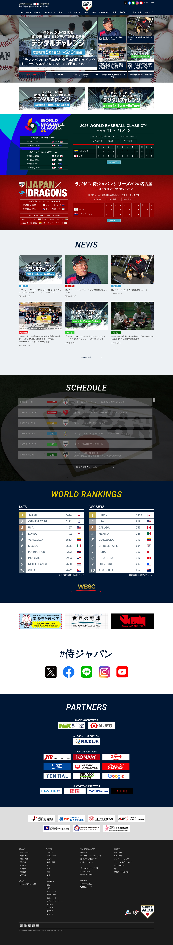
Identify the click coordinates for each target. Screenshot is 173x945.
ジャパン (50, 852)
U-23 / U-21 (24, 859)
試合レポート (51, 891)
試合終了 (113, 162)
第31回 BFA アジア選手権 (141, 74)
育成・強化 (118, 852)
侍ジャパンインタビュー (55, 901)
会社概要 (83, 881)
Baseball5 (50, 882)
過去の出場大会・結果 (86, 467)
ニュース (50, 908)
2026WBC (59, 74)
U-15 (48, 872)
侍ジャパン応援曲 (86, 875)
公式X (116, 869)
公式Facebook (119, 865)
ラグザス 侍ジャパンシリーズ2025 (86, 75)
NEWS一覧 (86, 357)
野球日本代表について (88, 859)
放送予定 (127, 199)
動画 (48, 888)
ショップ (50, 914)
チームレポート (52, 895)
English (152, 2)
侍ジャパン (84, 852)
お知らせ (50, 904)
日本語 (146, 2)
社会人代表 (24, 856)
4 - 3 (57, 164)
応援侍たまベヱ (86, 871)
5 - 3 (56, 205)
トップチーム (24, 852)
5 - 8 (57, 145)
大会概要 (96, 141)
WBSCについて (86, 887)
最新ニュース (32, 74)
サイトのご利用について (123, 862)
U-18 (48, 869)
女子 (48, 878)
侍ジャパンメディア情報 (89, 868)
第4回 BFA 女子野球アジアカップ (113, 75)
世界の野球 (118, 856)
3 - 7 (51, 209)
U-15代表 (23, 869)
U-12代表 (23, 872)
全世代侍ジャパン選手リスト (91, 856)
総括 (48, 885)
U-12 (48, 875)
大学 (48, 865)
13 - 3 (52, 219)
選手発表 (50, 911)
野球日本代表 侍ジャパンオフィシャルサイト (35, 5)
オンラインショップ (121, 859)
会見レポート (51, 898)
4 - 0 (53, 223)
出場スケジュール (86, 862)
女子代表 (23, 875)
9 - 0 (57, 168)
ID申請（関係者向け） (122, 872)
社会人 (49, 859)
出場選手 (111, 141)
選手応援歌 (127, 141)
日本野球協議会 (86, 884)
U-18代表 (23, 865)
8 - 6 (57, 160)
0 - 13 (57, 156)
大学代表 (23, 862)
